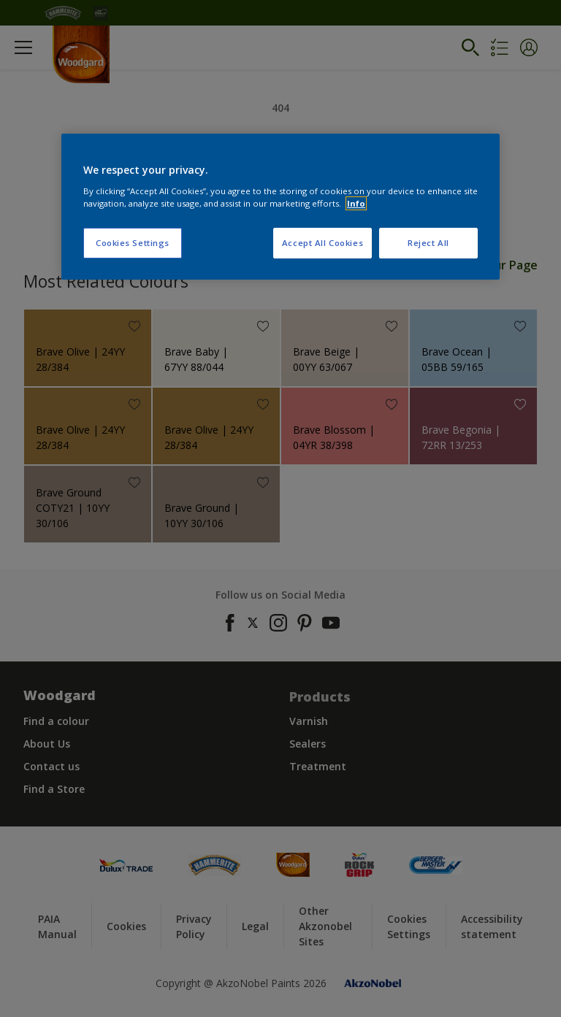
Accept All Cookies (322, 242)
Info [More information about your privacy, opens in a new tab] (356, 203)
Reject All (428, 242)
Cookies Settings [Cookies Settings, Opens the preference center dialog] (132, 242)
